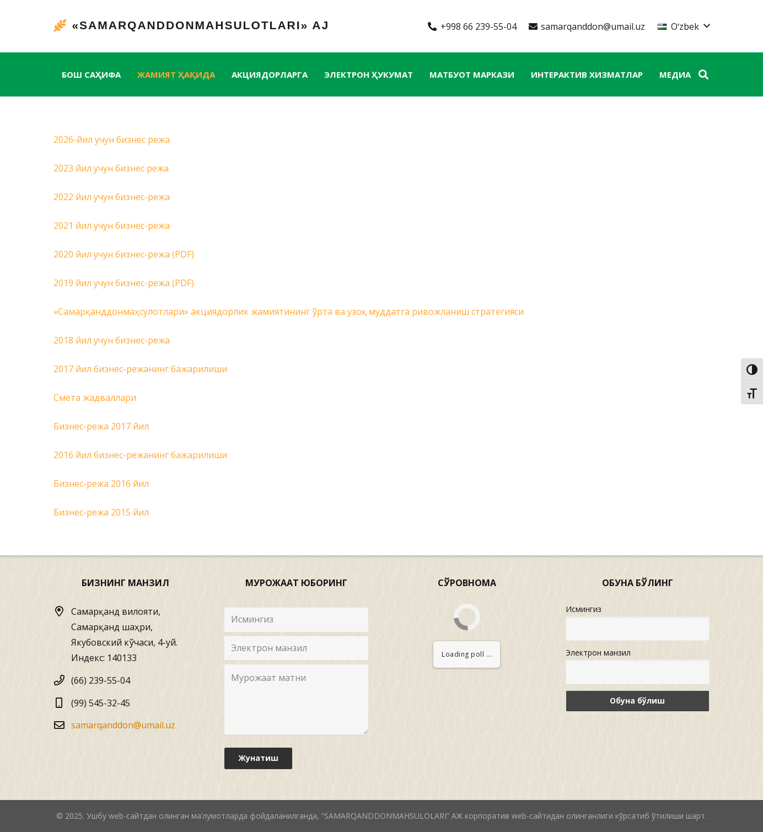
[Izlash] (703, 74)
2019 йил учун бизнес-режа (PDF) (123, 283)
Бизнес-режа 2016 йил (101, 483)
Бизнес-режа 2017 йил (101, 426)
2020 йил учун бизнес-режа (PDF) (123, 254)
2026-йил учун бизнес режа (111, 139)
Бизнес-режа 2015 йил (101, 512)
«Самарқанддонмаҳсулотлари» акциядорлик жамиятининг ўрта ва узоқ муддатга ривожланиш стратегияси (288, 311)
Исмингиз (583, 609)
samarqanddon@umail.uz (123, 725)
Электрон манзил (598, 652)
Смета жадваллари (94, 397)
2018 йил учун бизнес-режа (111, 340)
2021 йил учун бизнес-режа (111, 225)
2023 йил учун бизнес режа (111, 168)
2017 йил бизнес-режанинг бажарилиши (140, 369)
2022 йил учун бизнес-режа (111, 197)
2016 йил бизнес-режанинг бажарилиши (140, 455)
